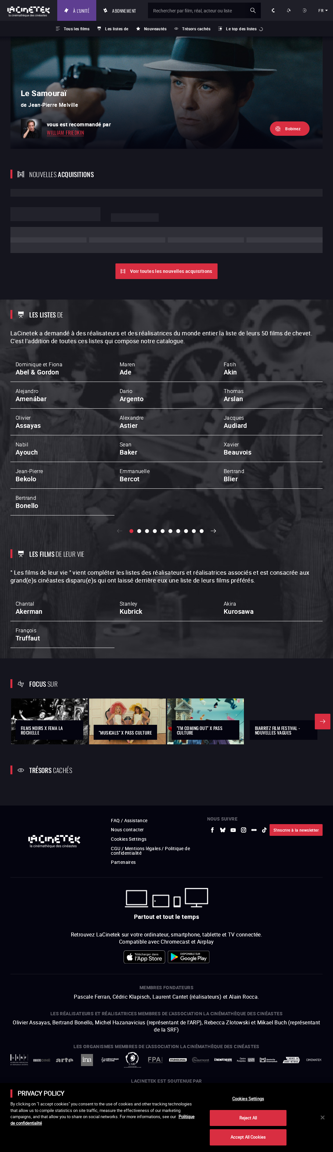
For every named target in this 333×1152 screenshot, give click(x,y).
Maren (127, 368)
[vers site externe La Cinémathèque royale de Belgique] (314, 1060)
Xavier (237, 449)
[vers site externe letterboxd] (254, 830)
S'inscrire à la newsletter (296, 830)
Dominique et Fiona (39, 368)
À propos (274, 10)
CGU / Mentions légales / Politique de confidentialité (150, 850)
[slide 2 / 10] (139, 531)
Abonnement (124, 10)
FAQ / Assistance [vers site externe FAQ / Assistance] (129, 820)
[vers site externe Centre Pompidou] (246, 1060)
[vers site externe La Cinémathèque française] (223, 1060)
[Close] (322, 1117)
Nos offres (289, 10)
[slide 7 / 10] (178, 531)
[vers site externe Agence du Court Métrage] (291, 1060)
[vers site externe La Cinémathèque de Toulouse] (110, 1060)
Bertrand (234, 475)
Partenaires (123, 862)
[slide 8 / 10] (186, 531)
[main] (166, 1117)
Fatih (230, 368)
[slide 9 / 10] (194, 531)
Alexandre (132, 422)
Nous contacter (127, 829)
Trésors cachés (196, 28)
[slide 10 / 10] (202, 531)
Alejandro (31, 395)
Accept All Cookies (248, 1137)
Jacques (235, 422)
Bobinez (292, 128)
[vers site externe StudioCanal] (178, 1059)
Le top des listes (241, 28)
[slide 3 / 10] (147, 531)
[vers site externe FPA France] (155, 1060)
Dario (132, 395)
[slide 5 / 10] (163, 531)
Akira (239, 608)
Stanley (131, 608)
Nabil (27, 449)
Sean (128, 449)
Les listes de (116, 28)
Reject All (248, 1118)
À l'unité (81, 10)
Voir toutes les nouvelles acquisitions (171, 271)
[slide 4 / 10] (155, 531)
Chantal (29, 608)
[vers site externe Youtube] (233, 830)
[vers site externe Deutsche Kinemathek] (268, 1060)
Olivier (28, 422)
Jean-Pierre (29, 475)
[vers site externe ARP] (132, 1060)
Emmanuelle (135, 475)
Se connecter (305, 10)
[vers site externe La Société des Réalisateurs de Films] (19, 1060)
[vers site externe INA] (87, 1060)
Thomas (234, 395)
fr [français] (320, 10)
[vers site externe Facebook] (212, 830)
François (28, 634)
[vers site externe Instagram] (243, 830)
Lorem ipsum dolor (55, 214)
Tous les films (76, 28)
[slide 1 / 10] (131, 531)
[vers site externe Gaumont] (200, 1060)
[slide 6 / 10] (170, 531)
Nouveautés (155, 28)
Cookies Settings (128, 839)
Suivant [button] (213, 531)
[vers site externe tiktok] (264, 830)
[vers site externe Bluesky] (223, 830)
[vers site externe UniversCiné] (42, 1060)
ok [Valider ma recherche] (253, 10)
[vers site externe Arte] (64, 1060)
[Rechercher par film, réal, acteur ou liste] (204, 10)
